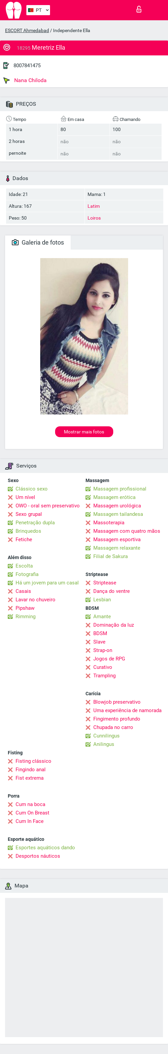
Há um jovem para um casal (47, 583)
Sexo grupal (29, 514)
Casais (23, 591)
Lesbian (102, 600)
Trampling (104, 676)
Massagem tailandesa (118, 514)
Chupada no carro (113, 727)
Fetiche (24, 539)
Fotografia (27, 574)
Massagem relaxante (116, 548)
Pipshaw (25, 608)
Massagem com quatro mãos (126, 531)
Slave (99, 642)
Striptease (104, 583)
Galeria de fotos (38, 242)
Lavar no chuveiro (35, 600)
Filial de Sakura (110, 556)
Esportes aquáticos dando (45, 848)
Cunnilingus (106, 736)
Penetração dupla (35, 523)
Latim (94, 206)
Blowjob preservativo (117, 702)
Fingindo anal (31, 770)
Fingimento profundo (116, 719)
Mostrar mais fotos (84, 431)
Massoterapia (108, 523)
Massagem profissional (119, 489)
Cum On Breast (32, 813)
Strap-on (102, 650)
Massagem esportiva (117, 539)
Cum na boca (30, 804)
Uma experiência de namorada (127, 710)
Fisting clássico (33, 761)
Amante (102, 616)
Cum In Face (30, 821)
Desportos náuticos (38, 856)
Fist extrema (30, 778)
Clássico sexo (32, 489)
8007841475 (27, 65)
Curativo (102, 667)
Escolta (24, 566)
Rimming (25, 616)
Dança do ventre (111, 591)
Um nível (25, 497)
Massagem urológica (117, 506)
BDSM (100, 633)
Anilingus (103, 744)
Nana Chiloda (25, 80)
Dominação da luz (113, 625)
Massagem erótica (114, 497)
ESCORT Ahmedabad (27, 30)
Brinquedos (28, 531)
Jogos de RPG (109, 659)
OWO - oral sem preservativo (48, 506)
